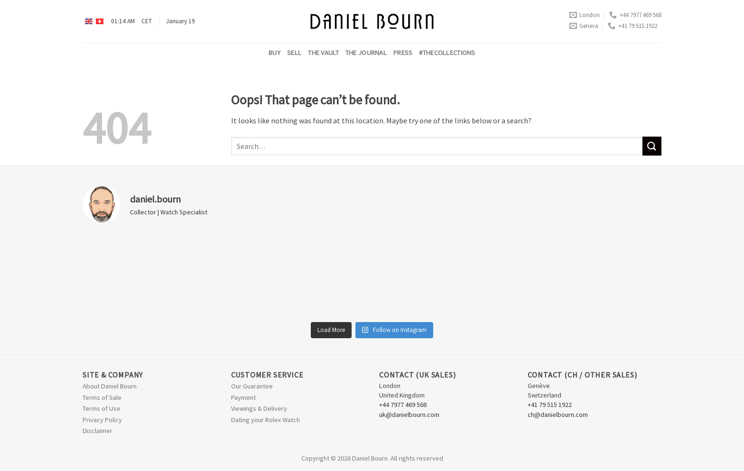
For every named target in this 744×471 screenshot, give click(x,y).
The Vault (323, 52)
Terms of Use (102, 408)
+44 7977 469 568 (635, 14)
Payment (243, 397)
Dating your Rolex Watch (265, 420)
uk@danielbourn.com (409, 414)
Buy (274, 52)
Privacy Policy (102, 420)
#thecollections (447, 52)
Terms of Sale (102, 397)
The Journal (366, 52)
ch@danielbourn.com (558, 414)
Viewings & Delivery (259, 408)
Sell (294, 52)
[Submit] (651, 146)
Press (402, 52)
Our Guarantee (252, 386)
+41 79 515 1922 (632, 25)
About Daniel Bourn (110, 386)
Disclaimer (97, 430)
